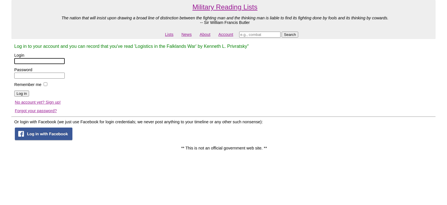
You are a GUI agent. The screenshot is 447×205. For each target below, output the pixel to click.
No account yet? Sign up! (38, 102)
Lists (169, 34)
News (186, 34)
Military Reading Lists (224, 7)
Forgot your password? (36, 110)
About (205, 34)
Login (19, 55)
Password (23, 69)
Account (225, 34)
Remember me (27, 84)
